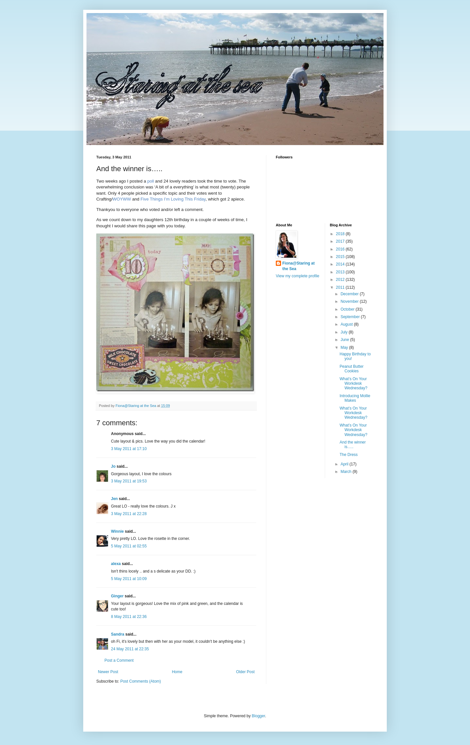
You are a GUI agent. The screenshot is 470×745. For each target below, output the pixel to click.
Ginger (117, 596)
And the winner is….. (352, 444)
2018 (341, 234)
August (347, 324)
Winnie (117, 531)
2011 (341, 287)
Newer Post (108, 672)
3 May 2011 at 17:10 (129, 448)
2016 (341, 249)
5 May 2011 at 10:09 (129, 578)
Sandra (117, 634)
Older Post (245, 672)
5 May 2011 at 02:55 (129, 546)
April (344, 464)
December (350, 294)
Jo (113, 466)
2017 (341, 241)
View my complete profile (297, 276)
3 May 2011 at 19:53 (129, 481)
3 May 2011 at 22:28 (129, 513)
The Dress (348, 454)
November (350, 301)
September (350, 317)
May (344, 347)
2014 (341, 264)
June (345, 339)
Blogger (258, 716)
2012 (341, 279)
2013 (341, 272)
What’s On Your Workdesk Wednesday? (353, 384)
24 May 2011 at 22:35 (130, 649)
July (344, 332)
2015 (341, 256)
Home (177, 672)
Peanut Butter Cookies (351, 368)
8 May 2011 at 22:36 (129, 616)
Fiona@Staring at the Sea (298, 266)
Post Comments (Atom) (140, 681)
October (347, 309)
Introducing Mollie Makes (354, 398)
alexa (116, 563)
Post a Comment (118, 660)
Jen (114, 498)
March (346, 471)
